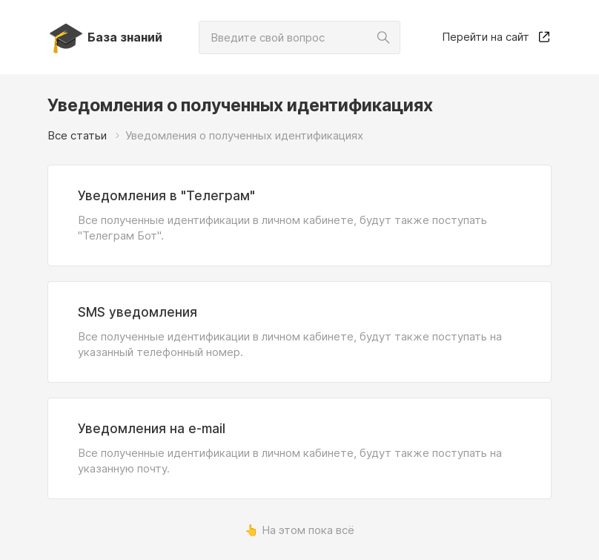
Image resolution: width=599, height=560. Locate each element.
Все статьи (77, 135)
